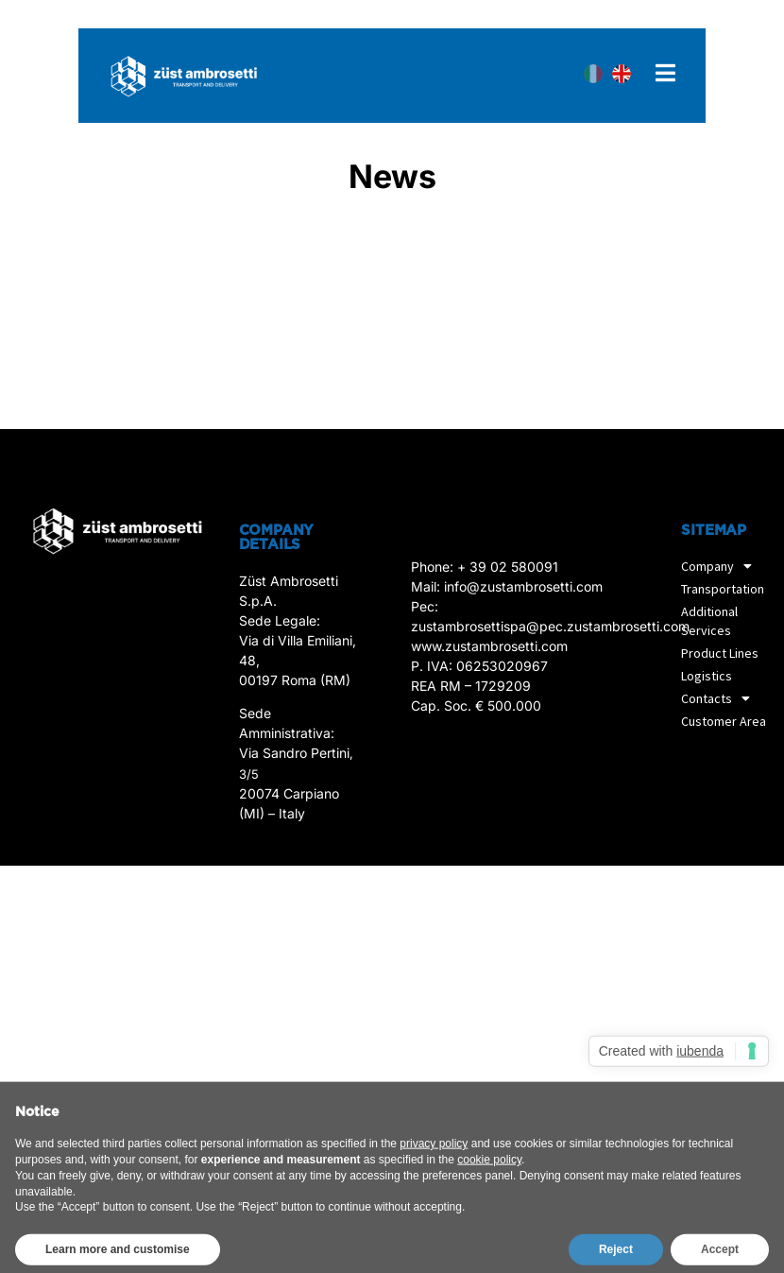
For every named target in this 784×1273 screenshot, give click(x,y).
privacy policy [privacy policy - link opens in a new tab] (434, 1171)
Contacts (720, 698)
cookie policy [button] (489, 1187)
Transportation (728, 588)
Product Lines (719, 653)
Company (721, 566)
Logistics (706, 675)
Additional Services (709, 621)
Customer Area (723, 721)
